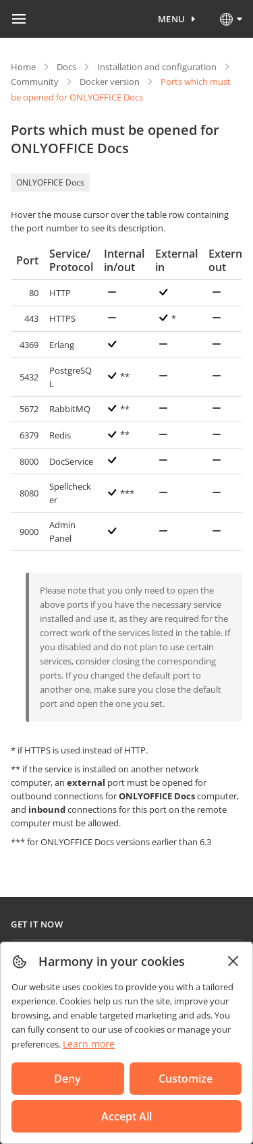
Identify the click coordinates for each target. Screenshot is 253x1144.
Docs (66, 67)
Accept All (126, 1116)
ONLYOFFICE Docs (50, 182)
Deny (67, 1078)
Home (23, 67)
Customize (186, 1078)
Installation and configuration (157, 67)
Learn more (89, 1043)
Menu (172, 19)
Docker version (110, 82)
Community (35, 82)
